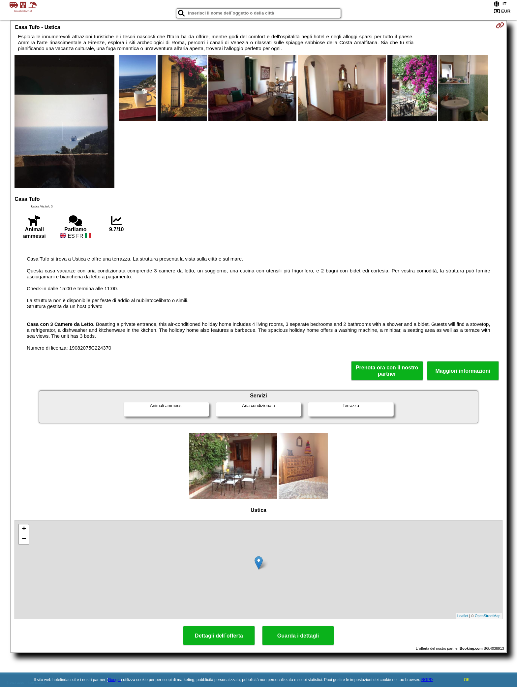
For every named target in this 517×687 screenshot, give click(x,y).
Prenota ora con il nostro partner (387, 371)
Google (114, 679)
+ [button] (24, 529)
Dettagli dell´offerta (219, 636)
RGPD (427, 679)
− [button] (24, 539)
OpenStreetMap (488, 616)
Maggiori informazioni (463, 371)
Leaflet (462, 616)
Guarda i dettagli (298, 636)
